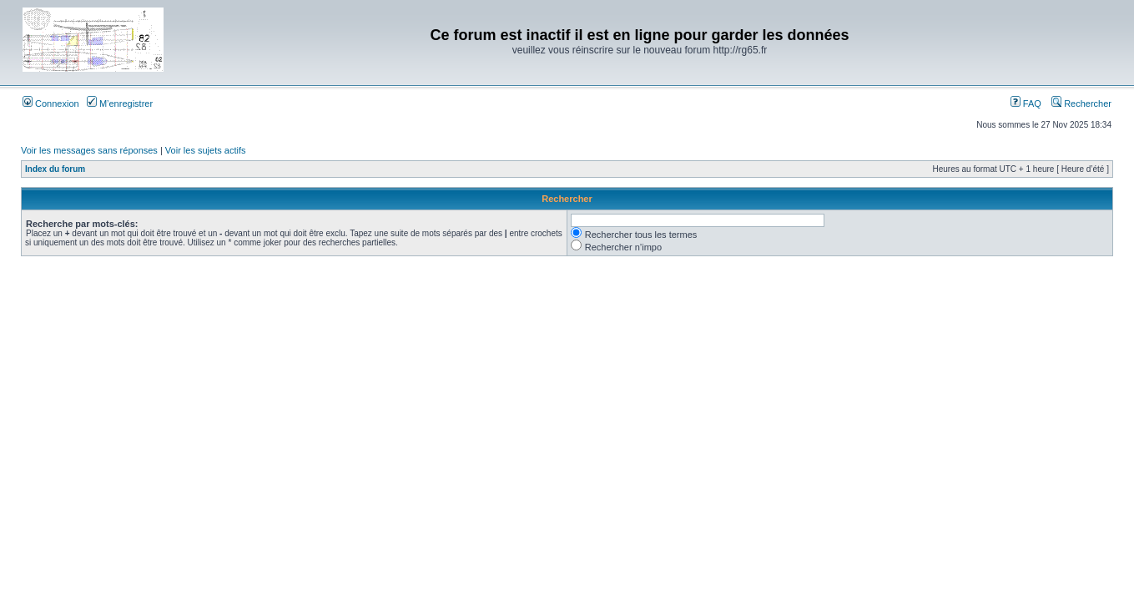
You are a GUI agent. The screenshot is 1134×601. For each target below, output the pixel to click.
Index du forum (55, 169)
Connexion (51, 103)
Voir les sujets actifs (205, 150)
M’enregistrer (120, 103)
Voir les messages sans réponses (89, 150)
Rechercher (1081, 103)
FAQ (1026, 103)
